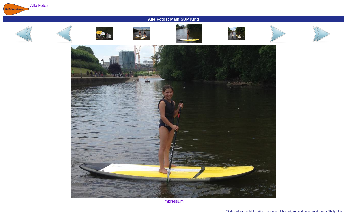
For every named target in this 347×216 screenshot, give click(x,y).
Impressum (173, 201)
